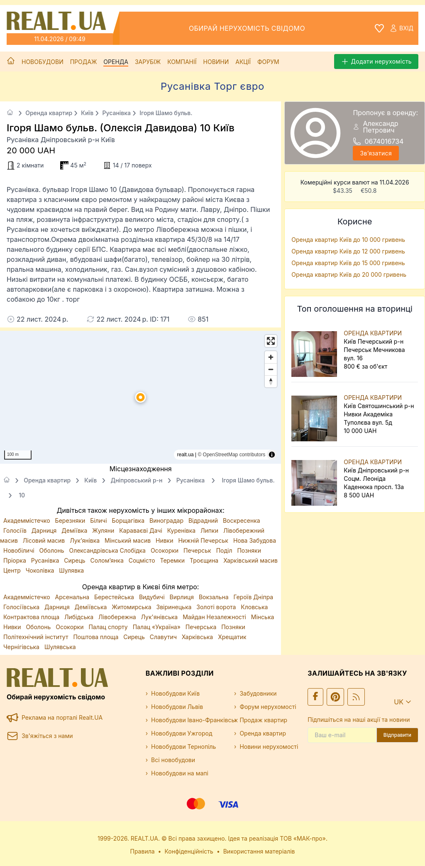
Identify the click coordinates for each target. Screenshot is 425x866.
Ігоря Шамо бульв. (165, 112)
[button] (140, 397)
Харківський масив (250, 560)
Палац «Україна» (157, 626)
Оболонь (52, 550)
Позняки (249, 550)
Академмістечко (27, 520)
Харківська (198, 636)
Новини (216, 61)
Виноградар (167, 520)
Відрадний (204, 520)
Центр (12, 570)
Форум (268, 61)
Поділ (225, 550)
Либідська (79, 616)
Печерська (202, 626)
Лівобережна (117, 616)
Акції (243, 61)
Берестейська (115, 596)
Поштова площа (96, 636)
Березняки (71, 520)
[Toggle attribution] (272, 455)
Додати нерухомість (376, 61)
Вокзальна (214, 596)
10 (22, 495)
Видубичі (152, 596)
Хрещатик (232, 636)
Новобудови (43, 61)
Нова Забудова (254, 540)
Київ (87, 112)
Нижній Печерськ (204, 540)
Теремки (173, 560)
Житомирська (132, 606)
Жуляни (104, 530)
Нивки (165, 540)
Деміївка (75, 530)
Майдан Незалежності (215, 616)
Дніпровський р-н (136, 480)
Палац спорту (108, 626)
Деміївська (92, 606)
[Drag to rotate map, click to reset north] (271, 381)
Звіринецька (174, 606)
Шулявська (60, 646)
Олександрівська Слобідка (108, 550)
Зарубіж (148, 61)
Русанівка (116, 112)
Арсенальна (73, 596)
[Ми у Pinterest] (335, 697)
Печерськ (198, 550)
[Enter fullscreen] (271, 341)
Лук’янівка (85, 540)
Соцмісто (143, 560)
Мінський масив (128, 540)
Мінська (262, 616)
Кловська (254, 606)
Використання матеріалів (259, 851)
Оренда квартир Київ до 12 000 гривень (348, 251)
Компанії (181, 61)
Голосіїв (15, 530)
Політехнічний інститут (36, 636)
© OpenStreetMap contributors (231, 455)
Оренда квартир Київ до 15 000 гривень (348, 262)
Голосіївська (22, 606)
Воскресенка (241, 520)
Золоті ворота (216, 606)
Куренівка (182, 530)
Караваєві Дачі (141, 530)
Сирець (75, 560)
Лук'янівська (160, 616)
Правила (142, 851)
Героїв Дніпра (253, 596)
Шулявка (71, 570)
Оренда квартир (48, 112)
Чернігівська (22, 646)
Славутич (164, 636)
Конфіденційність (188, 851)
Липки (210, 530)
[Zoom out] (271, 369)
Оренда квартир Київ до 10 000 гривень (348, 239)
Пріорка (15, 560)
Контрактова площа (32, 616)
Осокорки (165, 550)
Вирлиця (182, 596)
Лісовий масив (44, 540)
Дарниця (45, 530)
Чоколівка (41, 570)
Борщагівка (129, 520)
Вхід (401, 28)
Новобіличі (19, 550)
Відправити (397, 735)
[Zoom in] (271, 357)
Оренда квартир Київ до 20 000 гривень (348, 274)
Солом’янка (107, 560)
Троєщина (205, 560)
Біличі (99, 520)
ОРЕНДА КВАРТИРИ (373, 333)
